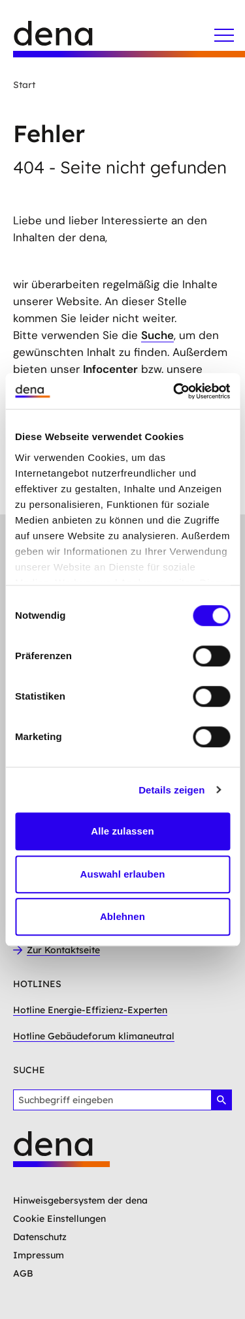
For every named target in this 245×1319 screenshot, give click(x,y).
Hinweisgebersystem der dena (80, 1200)
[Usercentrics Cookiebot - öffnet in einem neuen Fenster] (174, 391)
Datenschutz (40, 1237)
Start (24, 85)
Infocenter (110, 369)
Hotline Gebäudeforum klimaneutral (93, 1036)
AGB (23, 1273)
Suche (157, 335)
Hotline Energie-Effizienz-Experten (90, 1010)
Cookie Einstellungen (59, 1218)
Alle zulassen (122, 831)
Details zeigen (171, 789)
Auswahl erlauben (122, 874)
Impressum (38, 1255)
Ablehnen (122, 916)
